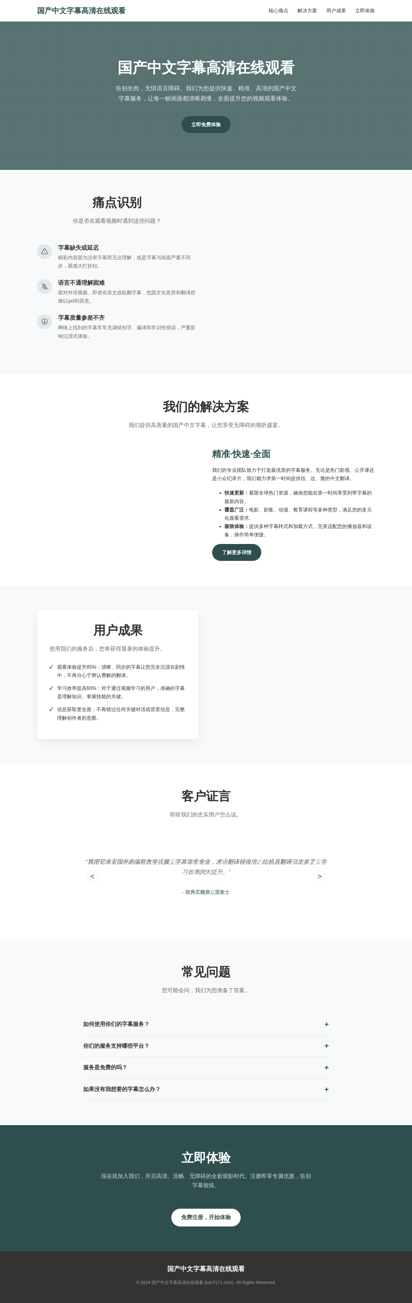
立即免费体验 (206, 124)
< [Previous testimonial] (92, 876)
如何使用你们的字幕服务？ (116, 1024)
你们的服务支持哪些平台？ (116, 1046)
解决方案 (307, 10)
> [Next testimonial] (319, 876)
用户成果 (336, 10)
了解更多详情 (236, 552)
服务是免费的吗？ (105, 1067)
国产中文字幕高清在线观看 (81, 10)
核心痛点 (278, 10)
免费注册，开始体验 (206, 1217)
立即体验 (365, 10)
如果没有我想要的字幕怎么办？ (122, 1089)
